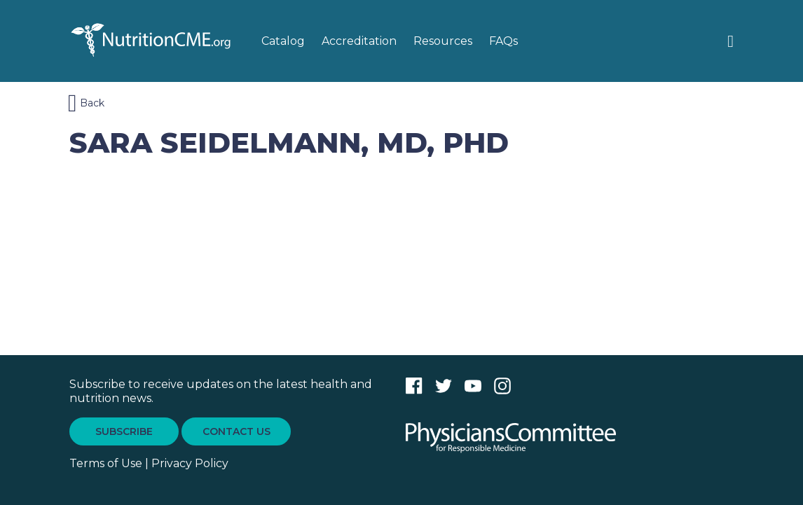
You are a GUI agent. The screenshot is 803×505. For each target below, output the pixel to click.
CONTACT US (236, 431)
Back (86, 103)
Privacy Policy (189, 463)
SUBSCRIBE (124, 431)
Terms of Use (105, 463)
